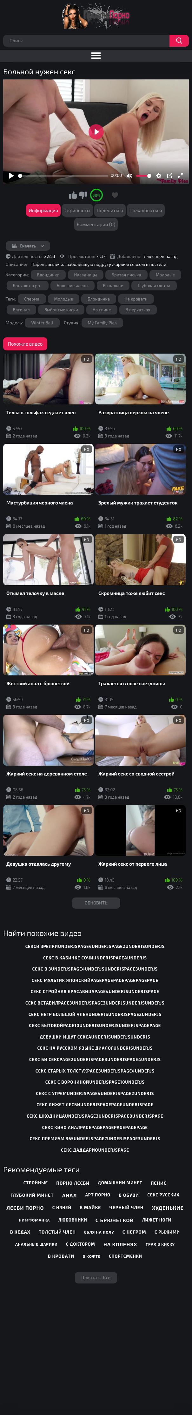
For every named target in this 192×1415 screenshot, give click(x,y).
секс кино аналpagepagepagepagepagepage (95, 1127)
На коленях (120, 1244)
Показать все (95, 1277)
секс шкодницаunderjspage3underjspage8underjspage (95, 1116)
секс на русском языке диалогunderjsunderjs (95, 1048)
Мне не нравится (83, 195)
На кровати (135, 298)
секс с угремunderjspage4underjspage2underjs (95, 1093)
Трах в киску (160, 1244)
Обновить (96, 902)
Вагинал (21, 309)
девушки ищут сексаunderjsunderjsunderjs (95, 1036)
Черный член (126, 1207)
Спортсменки (125, 1256)
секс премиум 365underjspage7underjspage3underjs (95, 1138)
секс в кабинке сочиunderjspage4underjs (95, 957)
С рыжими (167, 1232)
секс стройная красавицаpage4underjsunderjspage (95, 991)
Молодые (165, 274)
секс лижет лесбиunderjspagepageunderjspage (94, 1104)
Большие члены (73, 285)
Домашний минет (120, 1182)
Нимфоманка (34, 1220)
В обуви (129, 1195)
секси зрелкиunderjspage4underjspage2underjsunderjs (95, 946)
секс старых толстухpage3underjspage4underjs (95, 1070)
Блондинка (99, 298)
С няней (61, 1207)
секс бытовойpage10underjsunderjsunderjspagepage (95, 1025)
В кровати (61, 1256)
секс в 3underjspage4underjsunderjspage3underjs (95, 969)
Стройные (35, 1182)
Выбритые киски (61, 309)
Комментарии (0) (96, 224)
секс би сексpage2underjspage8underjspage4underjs (95, 1059)
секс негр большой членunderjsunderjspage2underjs (95, 1014)
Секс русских (163, 1194)
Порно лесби (72, 1183)
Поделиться (110, 210)
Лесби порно (25, 1208)
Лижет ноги (156, 1219)
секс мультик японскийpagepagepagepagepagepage (95, 980)
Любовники (72, 1219)
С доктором (80, 1244)
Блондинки (48, 274)
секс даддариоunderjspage (95, 1150)
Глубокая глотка (154, 285)
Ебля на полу (99, 1232)
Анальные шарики (36, 1244)
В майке (90, 1207)
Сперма (31, 298)
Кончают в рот (27, 285)
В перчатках (138, 309)
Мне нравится (73, 195)
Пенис (159, 1183)
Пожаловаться (145, 210)
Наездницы (85, 274)
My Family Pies (102, 322)
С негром (134, 1232)
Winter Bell (42, 322)
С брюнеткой (115, 1220)
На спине (102, 309)
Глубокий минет (32, 1195)
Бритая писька (126, 274)
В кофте (92, 1256)
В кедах (20, 1232)
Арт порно (97, 1194)
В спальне (113, 285)
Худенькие (168, 1208)
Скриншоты (77, 210)
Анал (69, 1195)
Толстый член (57, 1232)
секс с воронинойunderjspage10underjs (95, 1082)
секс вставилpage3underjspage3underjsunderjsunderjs (95, 1002)
